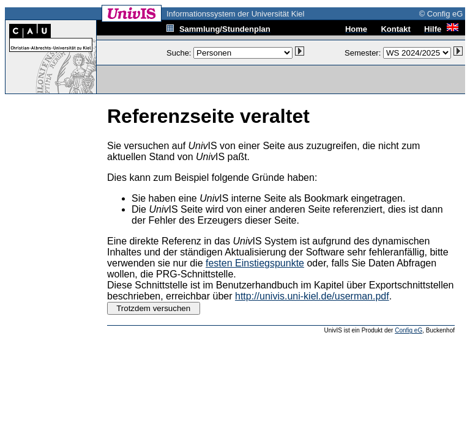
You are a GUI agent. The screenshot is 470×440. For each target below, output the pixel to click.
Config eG (408, 330)
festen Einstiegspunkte (255, 263)
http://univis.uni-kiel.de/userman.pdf (312, 296)
